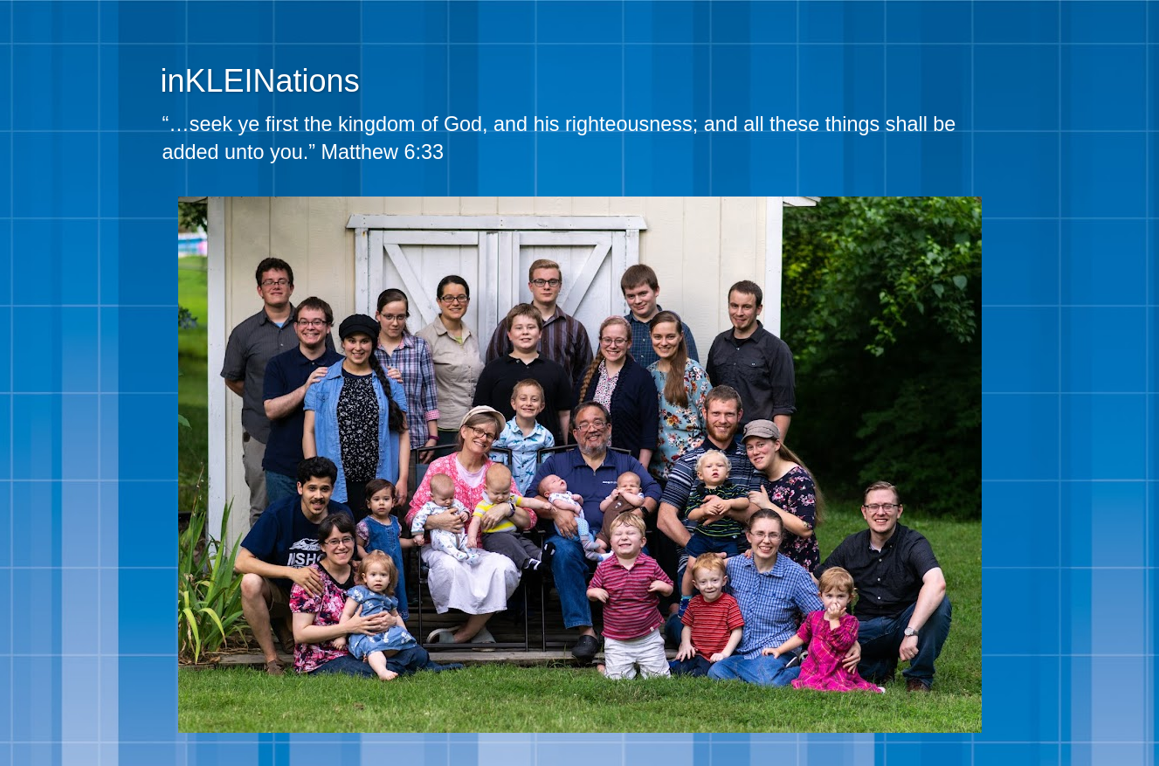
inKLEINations (260, 81)
